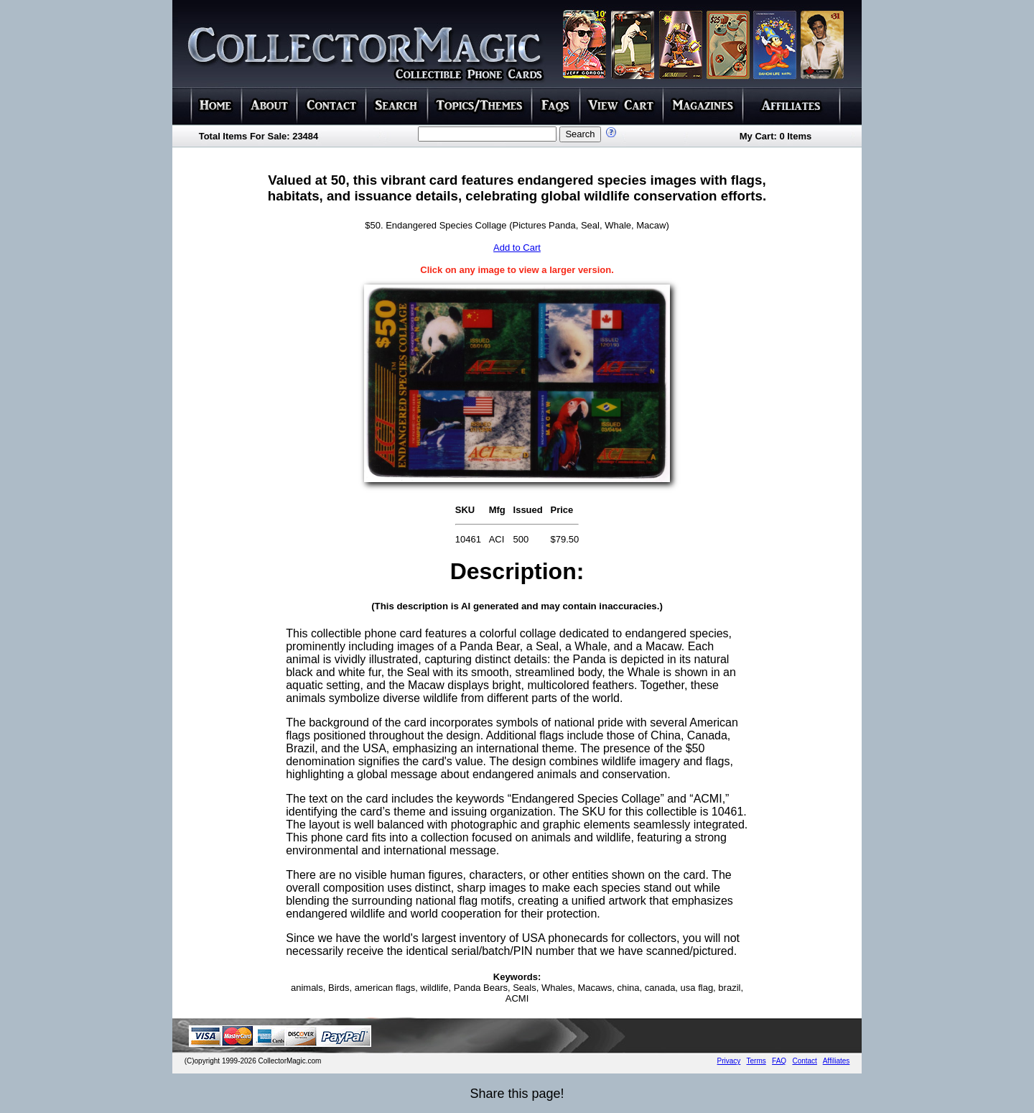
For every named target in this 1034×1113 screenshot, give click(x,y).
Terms (756, 1061)
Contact (804, 1061)
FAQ (779, 1061)
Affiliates (836, 1061)
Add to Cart (517, 247)
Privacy (729, 1061)
